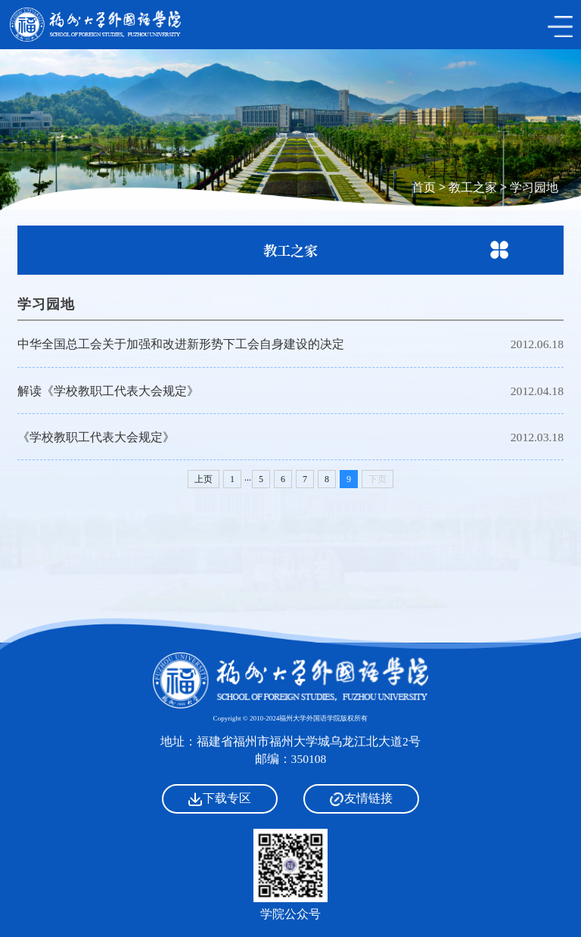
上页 (203, 479)
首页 (424, 187)
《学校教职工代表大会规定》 (96, 437)
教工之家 (473, 187)
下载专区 (219, 799)
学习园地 (534, 187)
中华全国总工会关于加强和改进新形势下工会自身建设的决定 (180, 344)
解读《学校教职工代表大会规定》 (108, 390)
